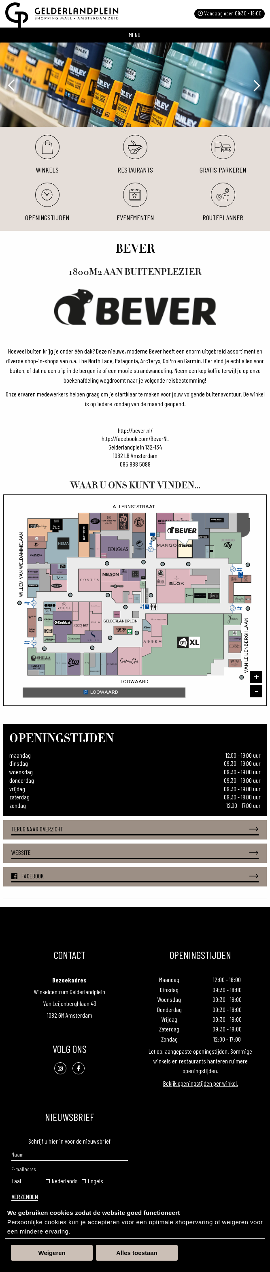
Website (135, 853)
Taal (16, 1181)
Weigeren (52, 1252)
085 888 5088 (135, 464)
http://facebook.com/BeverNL (135, 438)
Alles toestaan (136, 1252)
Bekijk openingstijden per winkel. (200, 1083)
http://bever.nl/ (135, 430)
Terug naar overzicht (135, 829)
